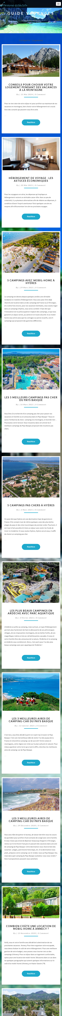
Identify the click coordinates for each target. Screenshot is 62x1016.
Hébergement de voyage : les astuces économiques (31, 179)
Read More (33, 122)
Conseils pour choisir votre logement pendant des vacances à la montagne (31, 87)
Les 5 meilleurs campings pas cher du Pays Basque (31, 399)
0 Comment (40, 94)
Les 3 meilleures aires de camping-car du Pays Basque (31, 720)
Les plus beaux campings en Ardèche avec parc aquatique (31, 612)
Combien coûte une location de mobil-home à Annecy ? (31, 927)
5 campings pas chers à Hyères (31, 505)
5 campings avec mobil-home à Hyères (31, 282)
